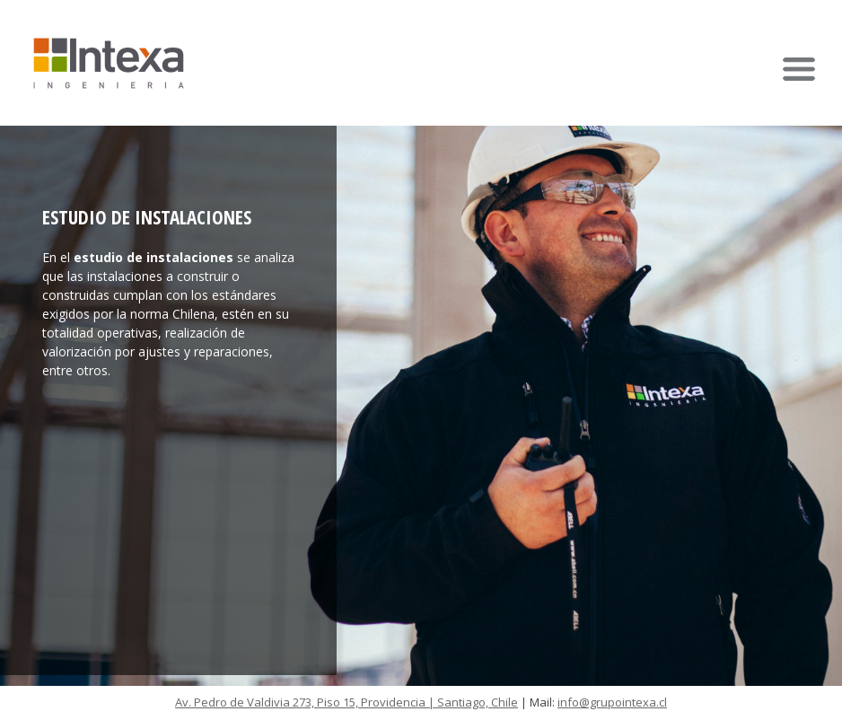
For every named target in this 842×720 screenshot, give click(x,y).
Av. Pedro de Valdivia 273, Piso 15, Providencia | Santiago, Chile (346, 702)
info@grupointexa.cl (612, 702)
